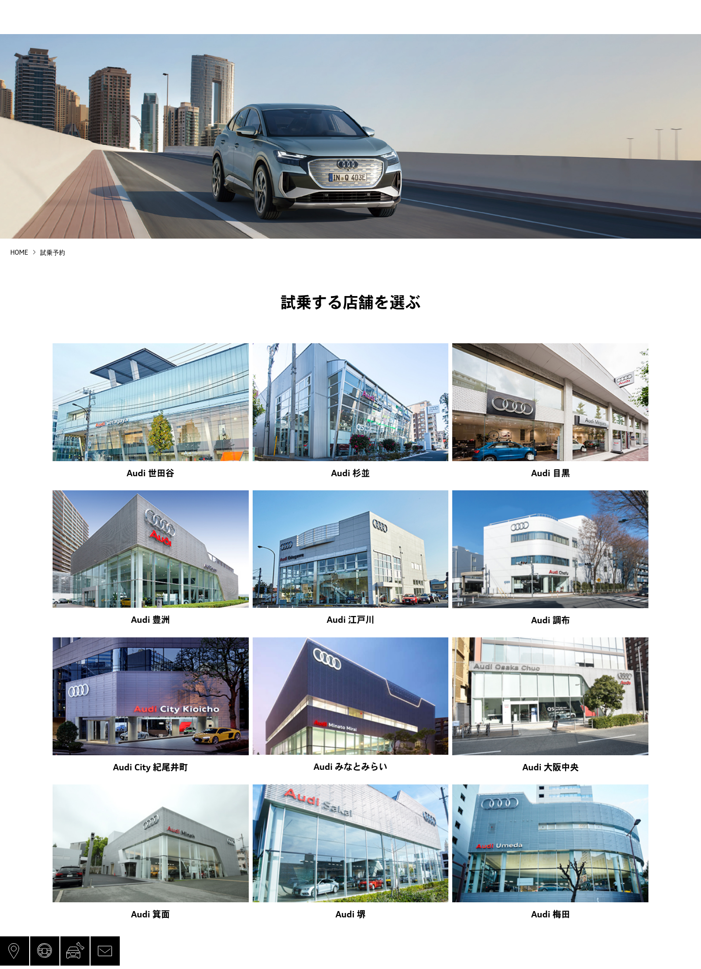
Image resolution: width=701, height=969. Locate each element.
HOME (19, 252)
